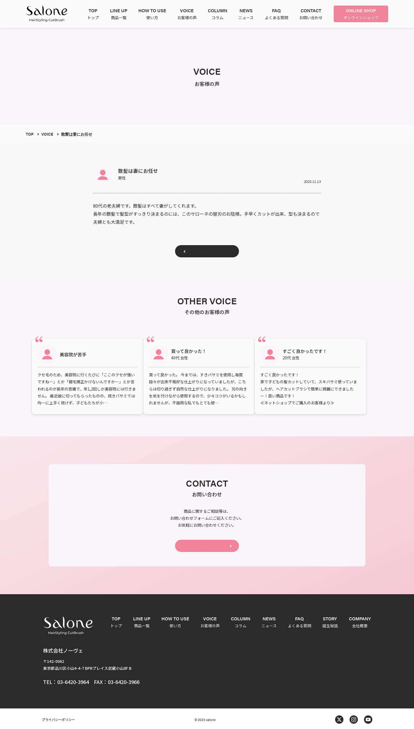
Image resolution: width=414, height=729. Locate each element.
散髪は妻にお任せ (76, 134)
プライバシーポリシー (58, 717)
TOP (30, 134)
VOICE (47, 134)
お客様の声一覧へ (207, 253)
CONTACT (207, 542)
